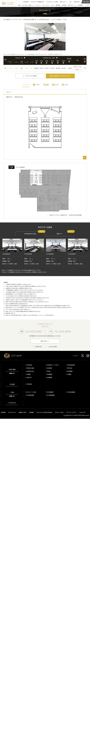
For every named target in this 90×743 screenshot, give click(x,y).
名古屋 (12, 385)
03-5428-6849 (34, 332)
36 (26, 68)
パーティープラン (44, 5)
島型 (47, 85)
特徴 (18, 5)
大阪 (12, 393)
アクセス (51, 5)
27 (31, 68)
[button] (1, 249)
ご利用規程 (79, 5)
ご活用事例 (63, 5)
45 (10, 68)
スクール (27, 85)
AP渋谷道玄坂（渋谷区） (34, 233)
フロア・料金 (23, 5)
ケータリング (36, 5)
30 (21, 68)
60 (16, 68)
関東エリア (65, 233)
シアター (38, 85)
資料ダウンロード (70, 5)
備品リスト (30, 5)
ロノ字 (56, 85)
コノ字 (66, 85)
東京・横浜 (12, 370)
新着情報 (56, 5)
